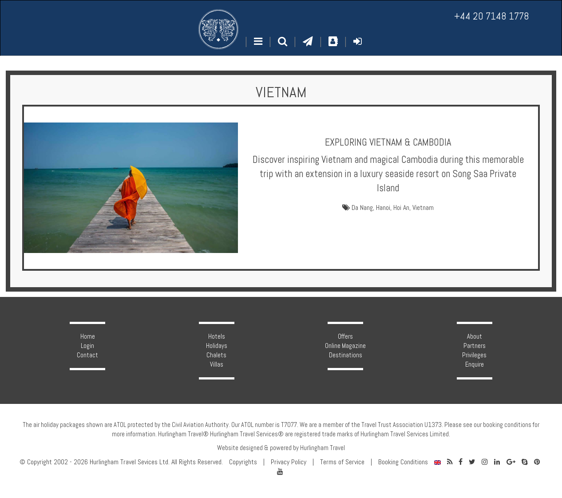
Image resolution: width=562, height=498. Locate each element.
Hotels (216, 336)
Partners (474, 346)
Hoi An (401, 207)
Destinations (345, 355)
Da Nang (362, 207)
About (474, 336)
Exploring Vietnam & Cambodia (388, 142)
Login (87, 346)
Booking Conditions (403, 462)
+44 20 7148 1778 (491, 16)
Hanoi (383, 207)
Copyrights (243, 462)
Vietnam (423, 207)
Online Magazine (345, 346)
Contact (87, 355)
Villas (216, 364)
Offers (345, 336)
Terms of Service (342, 462)
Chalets (216, 355)
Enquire (474, 364)
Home (87, 336)
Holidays (216, 346)
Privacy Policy (288, 462)
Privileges (474, 355)
